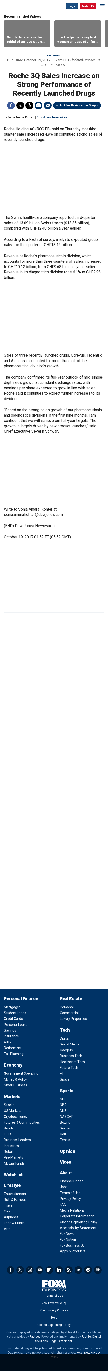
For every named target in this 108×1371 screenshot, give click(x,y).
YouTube (39, 1270)
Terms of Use (70, 1193)
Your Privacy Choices (54, 1310)
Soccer (65, 1128)
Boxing (65, 1122)
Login (72, 6)
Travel (8, 1205)
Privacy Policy (70, 1199)
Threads (29, 105)
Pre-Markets (13, 1157)
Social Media (69, 1044)
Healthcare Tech (72, 1062)
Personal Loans (15, 1024)
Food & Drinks (14, 1223)
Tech (65, 1030)
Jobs (63, 1187)
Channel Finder (71, 1181)
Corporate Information (77, 1216)
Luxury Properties (73, 1019)
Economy (13, 1065)
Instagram (30, 1270)
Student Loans (15, 1013)
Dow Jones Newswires (52, 117)
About (66, 1172)
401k (7, 1042)
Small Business (15, 1085)
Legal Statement (61, 1341)
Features (53, 55)
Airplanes (11, 1217)
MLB (63, 1111)
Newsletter (78, 1270)
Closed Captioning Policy (78, 1222)
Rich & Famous (15, 1200)
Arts (7, 1229)
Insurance (11, 1036)
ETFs (7, 1134)
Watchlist (13, 1174)
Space (65, 1079)
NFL (63, 1099)
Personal (67, 1007)
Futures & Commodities (22, 1122)
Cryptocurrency (15, 1117)
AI (61, 1073)
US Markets (13, 1111)
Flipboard (49, 1270)
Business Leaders (17, 1140)
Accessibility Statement (78, 1228)
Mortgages (12, 1007)
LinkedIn (59, 1270)
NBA (63, 1105)
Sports (66, 1090)
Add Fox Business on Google (79, 105)
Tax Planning (14, 1054)
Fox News (67, 1234)
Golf (63, 1134)
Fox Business (19, 6)
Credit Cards (13, 1019)
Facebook (11, 105)
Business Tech (71, 1056)
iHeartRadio (98, 1270)
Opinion (67, 1151)
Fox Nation (68, 1239)
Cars (7, 1211)
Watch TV (88, 6)
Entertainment (15, 1194)
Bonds (9, 1128)
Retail (8, 1152)
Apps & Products (72, 1251)
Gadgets (66, 1050)
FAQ (63, 1204)
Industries (11, 1146)
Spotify (88, 1270)
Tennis (65, 1140)
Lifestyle (12, 1185)
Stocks (9, 1105)
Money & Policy (15, 1079)
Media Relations (72, 1210)
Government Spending (21, 1073)
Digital (64, 1038)
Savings (10, 1030)
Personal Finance (21, 998)
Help (54, 1317)
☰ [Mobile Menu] (102, 6)
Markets (12, 1096)
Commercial (69, 1013)
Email (48, 105)
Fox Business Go (72, 1245)
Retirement (12, 1048)
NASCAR (67, 1117)
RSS (69, 1270)
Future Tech (69, 1068)
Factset (35, 1336)
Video (65, 1162)
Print (38, 105)
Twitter (20, 105)
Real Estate (71, 998)
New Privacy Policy (54, 1303)
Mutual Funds (14, 1163)
